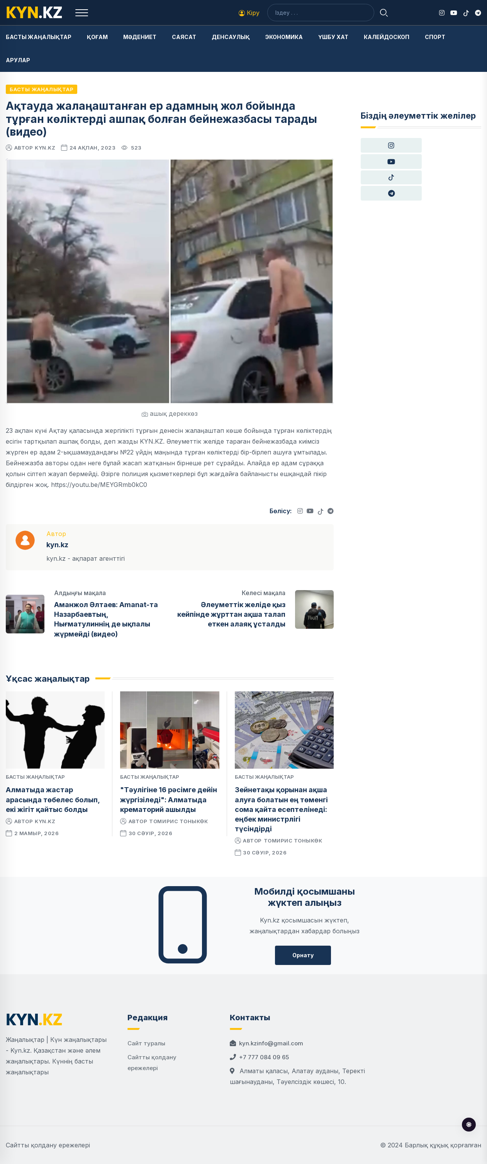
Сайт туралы (146, 1043)
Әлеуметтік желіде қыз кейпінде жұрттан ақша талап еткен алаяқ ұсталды (231, 614)
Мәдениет (139, 37)
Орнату (303, 955)
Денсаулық (231, 37)
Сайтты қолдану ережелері (48, 1145)
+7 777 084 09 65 (264, 1057)
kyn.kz (45, 148)
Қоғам (97, 37)
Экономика (284, 37)
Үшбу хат (333, 37)
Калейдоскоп (386, 37)
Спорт (435, 37)
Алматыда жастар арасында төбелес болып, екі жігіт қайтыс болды (53, 799)
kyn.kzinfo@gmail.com (271, 1043)
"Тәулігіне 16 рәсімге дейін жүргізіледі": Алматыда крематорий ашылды (168, 799)
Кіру (249, 13)
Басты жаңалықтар (38, 37)
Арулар (18, 60)
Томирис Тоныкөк (178, 821)
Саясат (184, 37)
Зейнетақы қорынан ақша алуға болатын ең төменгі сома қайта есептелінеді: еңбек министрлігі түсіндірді (281, 809)
